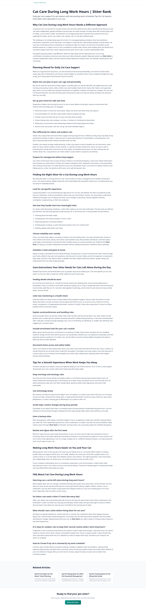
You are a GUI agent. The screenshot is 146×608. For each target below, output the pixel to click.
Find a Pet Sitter (73, 602)
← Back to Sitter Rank (39, 3)
